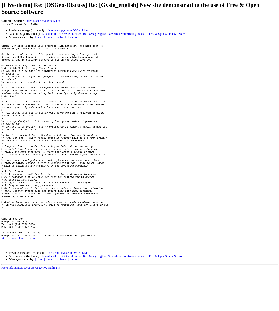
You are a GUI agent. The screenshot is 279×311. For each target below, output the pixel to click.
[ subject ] (62, 37)
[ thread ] (49, 37)
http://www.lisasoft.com (18, 277)
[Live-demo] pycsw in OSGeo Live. (66, 30)
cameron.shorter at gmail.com (42, 20)
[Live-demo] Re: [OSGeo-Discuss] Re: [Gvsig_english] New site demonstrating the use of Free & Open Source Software (113, 33)
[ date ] (39, 37)
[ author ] (74, 37)
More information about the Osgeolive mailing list (31, 307)
